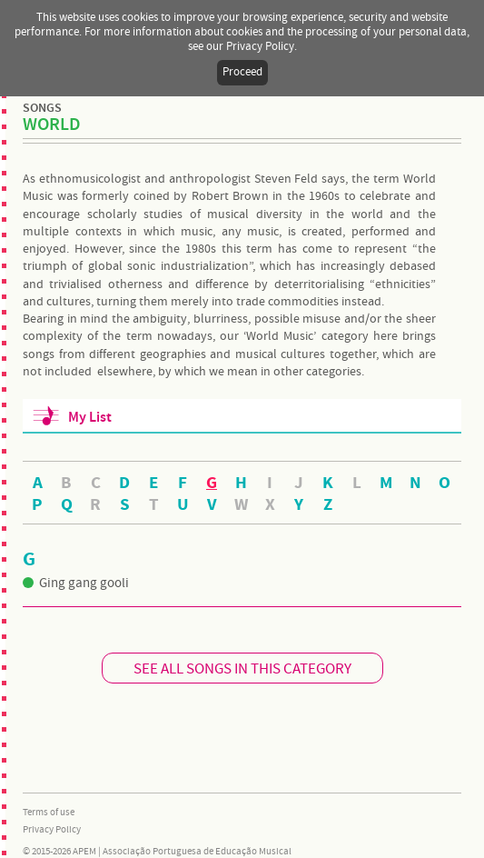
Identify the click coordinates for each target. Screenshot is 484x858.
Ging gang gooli (76, 583)
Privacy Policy (52, 829)
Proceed (242, 72)
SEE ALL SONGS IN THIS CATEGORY (242, 669)
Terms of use (48, 812)
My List (90, 417)
